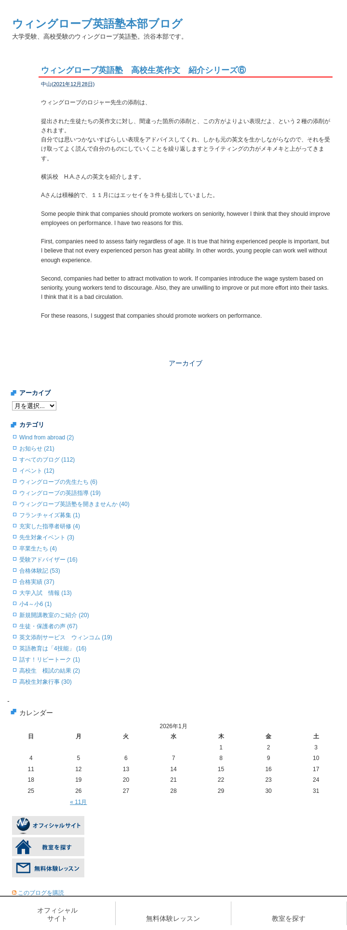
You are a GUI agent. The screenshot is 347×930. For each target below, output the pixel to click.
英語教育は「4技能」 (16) (52, 648)
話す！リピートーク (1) (49, 659)
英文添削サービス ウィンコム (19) (65, 637)
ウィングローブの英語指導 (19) (60, 493)
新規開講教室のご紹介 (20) (54, 615)
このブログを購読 (41, 892)
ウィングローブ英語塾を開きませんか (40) (74, 504)
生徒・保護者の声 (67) (48, 626)
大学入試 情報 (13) (45, 593)
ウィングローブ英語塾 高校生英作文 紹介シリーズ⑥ (143, 70)
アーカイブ (185, 363)
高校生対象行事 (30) (45, 681)
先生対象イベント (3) (46, 537)
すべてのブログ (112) (47, 459)
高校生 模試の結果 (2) (49, 670)
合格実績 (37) (36, 581)
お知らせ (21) (36, 448)
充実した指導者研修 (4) (49, 526)
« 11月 (78, 802)
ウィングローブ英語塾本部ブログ (97, 23)
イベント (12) (36, 470)
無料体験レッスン (173, 918)
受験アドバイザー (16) (48, 559)
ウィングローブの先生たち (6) (58, 482)
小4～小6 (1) (35, 604)
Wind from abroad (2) (46, 437)
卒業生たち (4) (38, 548)
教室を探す (289, 918)
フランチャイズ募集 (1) (49, 515)
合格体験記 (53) (39, 570)
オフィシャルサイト (57, 914)
